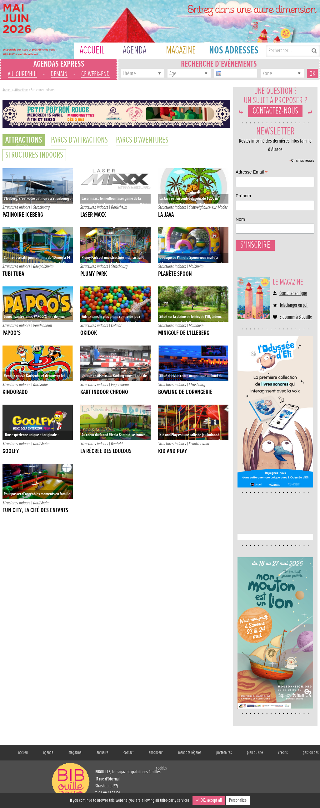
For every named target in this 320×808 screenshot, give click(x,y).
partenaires (224, 755)
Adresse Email (256, 621)
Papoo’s (11, 333)
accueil (23, 755)
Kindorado (15, 392)
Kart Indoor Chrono (104, 392)
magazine (74, 755)
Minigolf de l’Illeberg (183, 333)
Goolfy (10, 451)
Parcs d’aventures (142, 140)
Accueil (7, 90)
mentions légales (189, 755)
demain (59, 74)
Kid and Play (172, 451)
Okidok (88, 333)
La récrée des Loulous (106, 451)
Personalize (238, 800)
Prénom (247, 644)
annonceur (156, 755)
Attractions (21, 90)
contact (128, 755)
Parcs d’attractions (79, 140)
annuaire (102, 755)
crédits (283, 755)
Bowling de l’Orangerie (185, 392)
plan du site (255, 755)
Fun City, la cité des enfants (35, 510)
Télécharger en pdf (294, 329)
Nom (244, 667)
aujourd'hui (22, 74)
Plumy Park (93, 274)
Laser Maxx (93, 215)
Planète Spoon (175, 274)
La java (166, 215)
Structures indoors (34, 155)
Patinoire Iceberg (22, 215)
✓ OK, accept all (209, 800)
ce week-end (95, 74)
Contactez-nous (275, 117)
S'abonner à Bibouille (296, 341)
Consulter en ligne (293, 318)
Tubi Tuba (13, 274)
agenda (48, 755)
